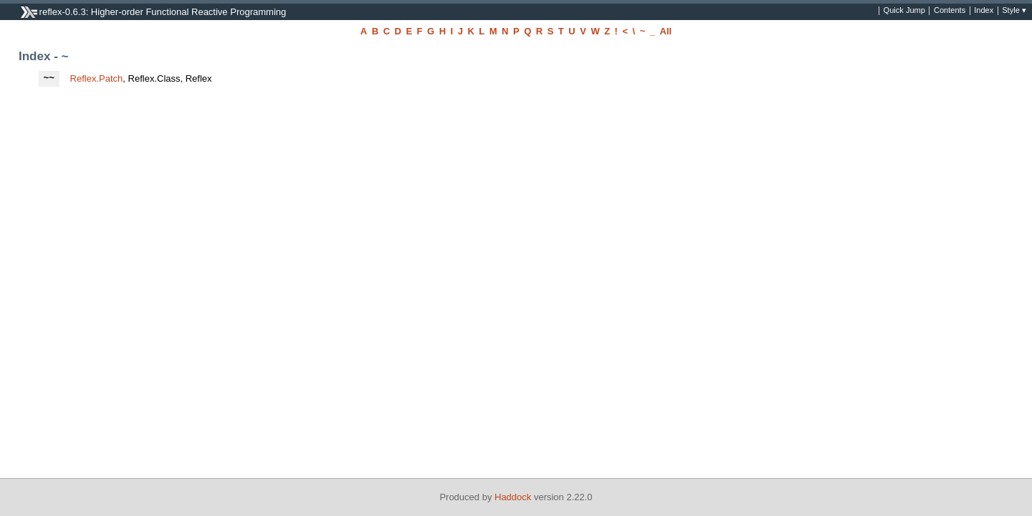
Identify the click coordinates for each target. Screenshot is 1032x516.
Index (983, 10)
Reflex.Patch (96, 78)
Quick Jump (904, 10)
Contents (949, 10)
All (666, 31)
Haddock (512, 497)
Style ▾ (1014, 10)
